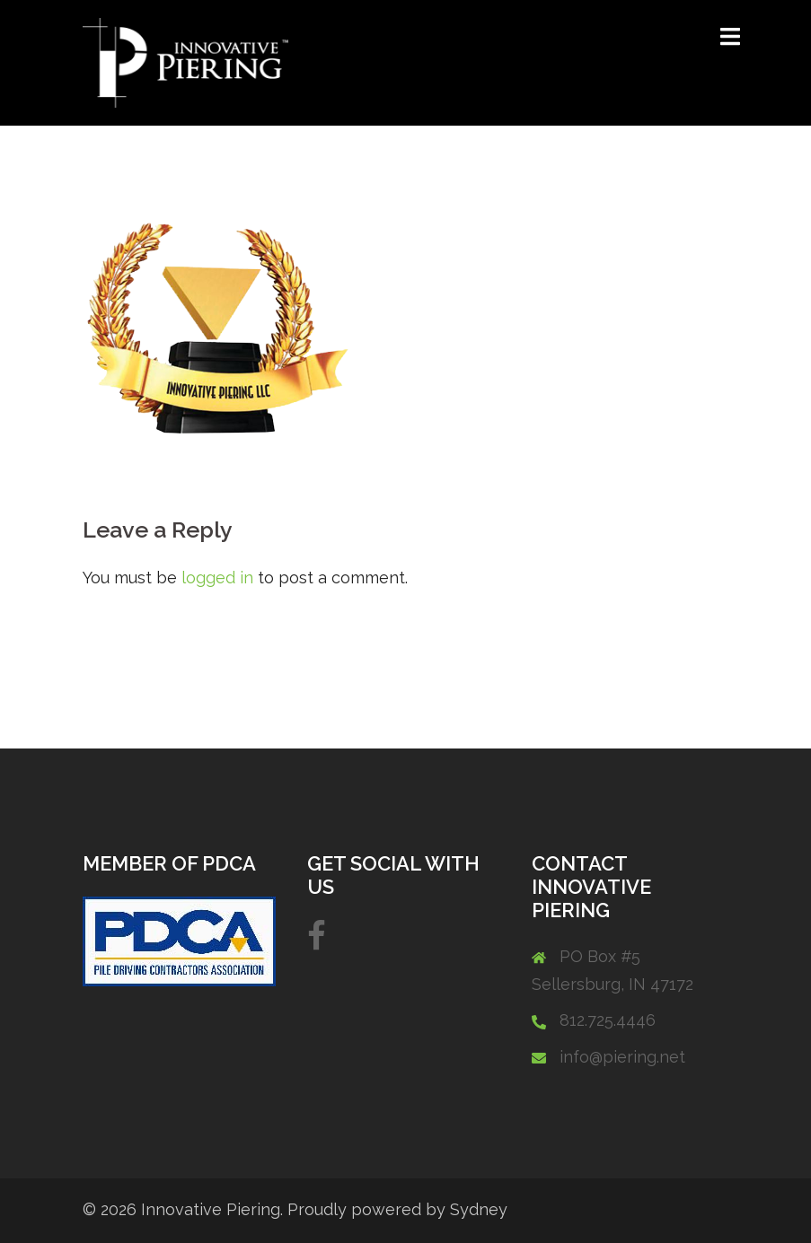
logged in (217, 577)
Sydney (478, 1209)
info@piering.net (622, 1056)
